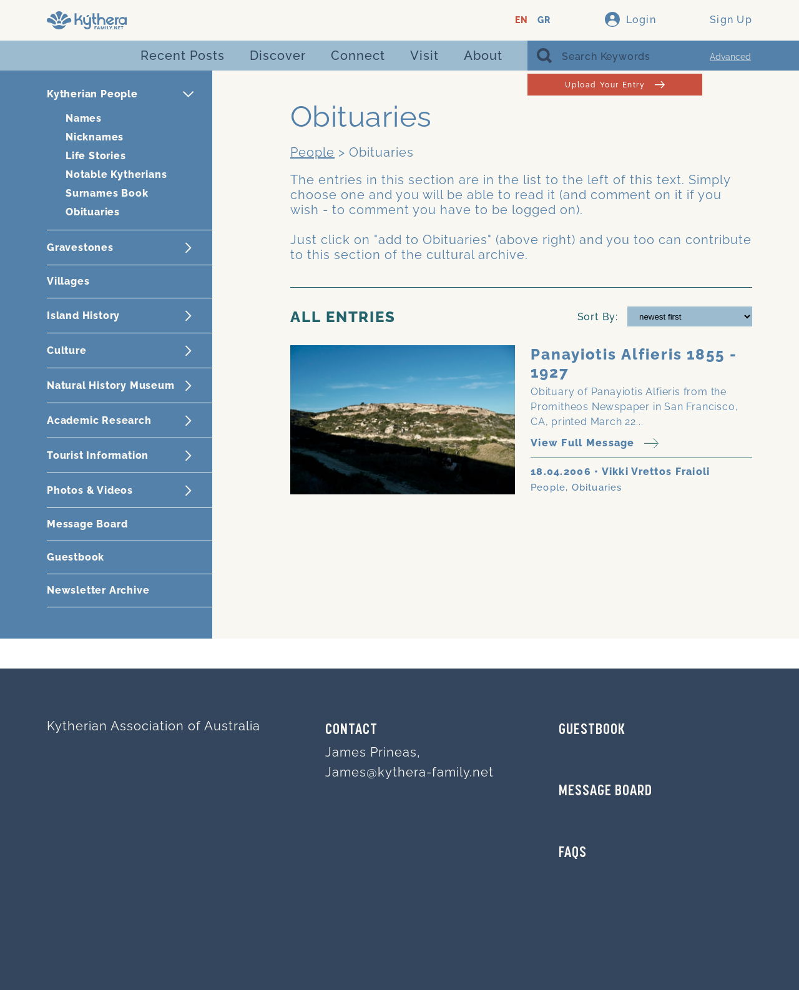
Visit (424, 55)
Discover (278, 55)
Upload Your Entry (614, 84)
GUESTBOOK (592, 730)
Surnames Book (107, 193)
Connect (358, 55)
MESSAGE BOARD (605, 791)
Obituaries (93, 212)
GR (544, 20)
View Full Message (595, 443)
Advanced (730, 57)
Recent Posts (182, 55)
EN (521, 20)
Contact (351, 730)
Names (84, 118)
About (483, 55)
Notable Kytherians (116, 174)
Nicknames (95, 137)
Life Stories (96, 156)
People (312, 152)
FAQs (573, 853)
